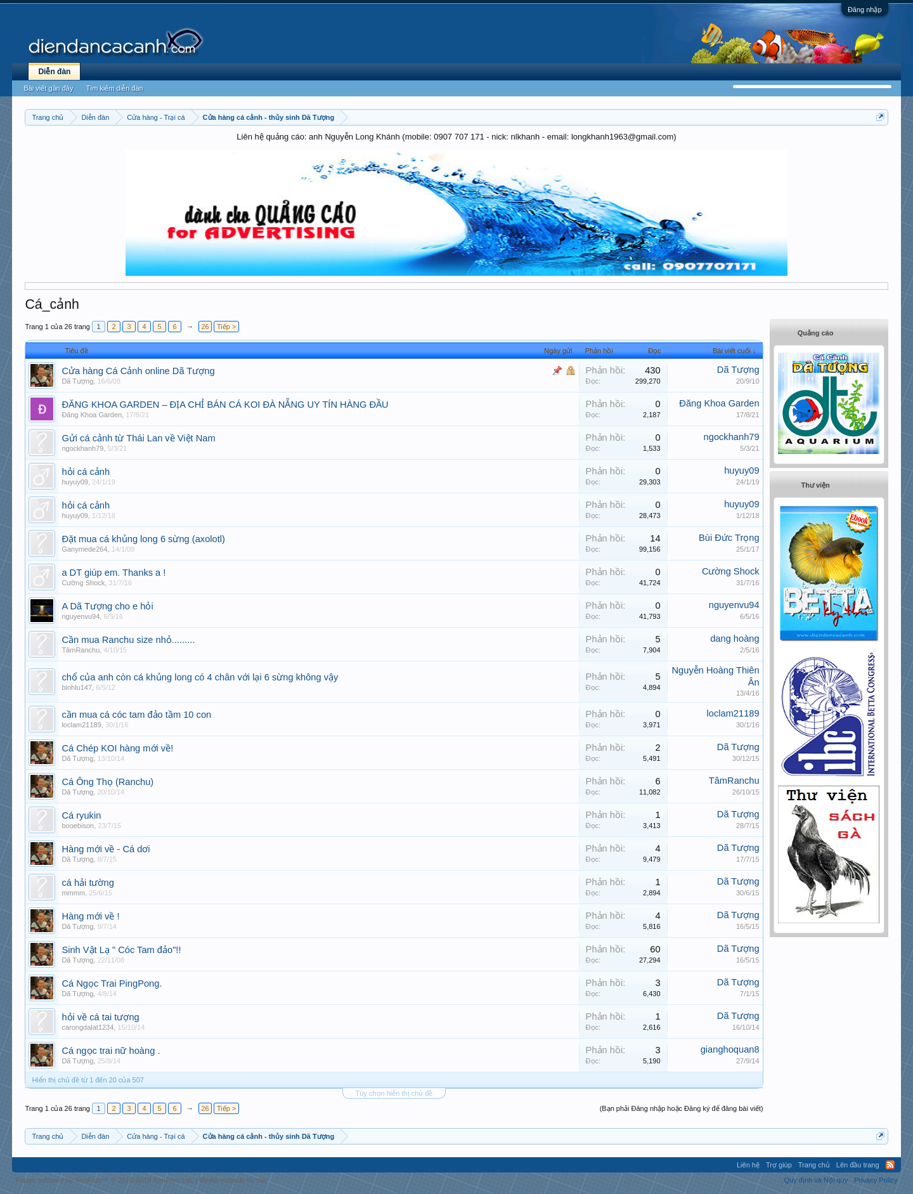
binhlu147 (77, 687)
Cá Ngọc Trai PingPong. (112, 983)
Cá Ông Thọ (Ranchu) (107, 782)
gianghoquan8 (730, 1049)
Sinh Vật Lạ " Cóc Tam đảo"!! (121, 950)
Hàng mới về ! (90, 916)
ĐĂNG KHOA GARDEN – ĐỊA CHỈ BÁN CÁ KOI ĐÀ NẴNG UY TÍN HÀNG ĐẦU (225, 404)
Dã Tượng (77, 381)
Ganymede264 (84, 549)
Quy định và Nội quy (816, 1180)
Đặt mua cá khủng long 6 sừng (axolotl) (143, 539)
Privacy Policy (875, 1180)
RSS (890, 1164)
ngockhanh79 (82, 448)
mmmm (73, 893)
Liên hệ (748, 1165)
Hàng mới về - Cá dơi (106, 849)
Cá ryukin (81, 815)
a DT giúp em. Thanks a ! (113, 573)
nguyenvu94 (81, 616)
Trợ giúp (779, 1165)
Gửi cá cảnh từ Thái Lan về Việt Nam (138, 438)
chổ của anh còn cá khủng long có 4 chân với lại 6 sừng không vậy (200, 677)
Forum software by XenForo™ (104, 1180)
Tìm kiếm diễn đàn (114, 88)
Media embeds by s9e (233, 1180)
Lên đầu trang (857, 1165)
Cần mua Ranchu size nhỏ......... (128, 640)
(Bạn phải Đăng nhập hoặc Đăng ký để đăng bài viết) (681, 1108)
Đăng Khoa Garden (92, 415)
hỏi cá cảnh (86, 472)
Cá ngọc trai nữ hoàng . (111, 1051)
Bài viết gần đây (48, 88)
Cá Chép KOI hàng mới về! (117, 748)
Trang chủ (814, 1165)
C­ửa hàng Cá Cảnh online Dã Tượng (138, 371)
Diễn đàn (54, 71)
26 (205, 326)
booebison (78, 825)
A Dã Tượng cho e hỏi (107, 606)
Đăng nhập (865, 9)
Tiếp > (226, 326)
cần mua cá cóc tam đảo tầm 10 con (136, 715)
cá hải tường (87, 883)
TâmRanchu (81, 650)
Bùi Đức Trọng (729, 538)
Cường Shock (83, 583)
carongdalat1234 (87, 1027)
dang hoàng (734, 638)
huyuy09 (75, 482)
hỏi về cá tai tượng (100, 1017)
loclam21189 (81, 725)
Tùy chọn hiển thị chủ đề (394, 1093)
